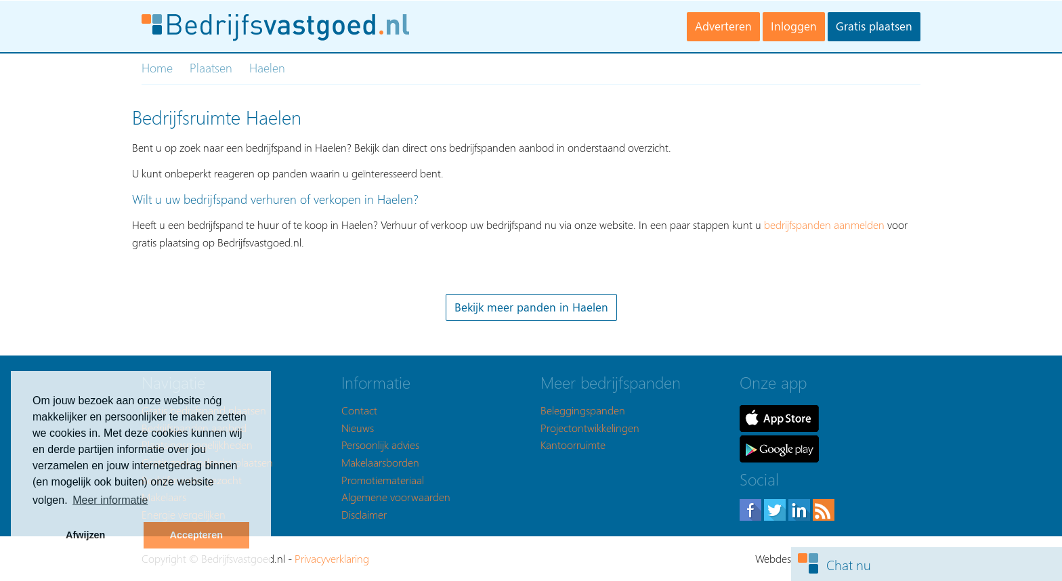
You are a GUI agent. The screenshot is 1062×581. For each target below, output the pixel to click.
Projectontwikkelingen (589, 428)
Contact (359, 410)
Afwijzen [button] (85, 535)
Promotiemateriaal (382, 480)
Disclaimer (364, 514)
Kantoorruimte (573, 444)
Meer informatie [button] (110, 500)
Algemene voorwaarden (395, 497)
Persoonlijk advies (380, 444)
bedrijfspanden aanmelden (824, 224)
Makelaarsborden (380, 462)
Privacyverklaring (332, 558)
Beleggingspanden (582, 410)
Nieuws (357, 428)
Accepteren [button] (196, 535)
